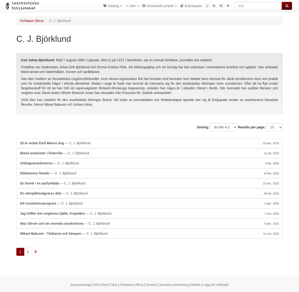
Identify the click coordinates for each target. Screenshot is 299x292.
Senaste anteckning (173, 285)
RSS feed (100, 285)
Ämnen (151, 285)
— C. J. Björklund (149, 143)
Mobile (195, 285)
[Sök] (258, 6)
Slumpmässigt (80, 285)
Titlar (113, 285)
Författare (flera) (31, 21)
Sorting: (203, 127)
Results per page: (251, 127)
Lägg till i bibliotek (216, 285)
